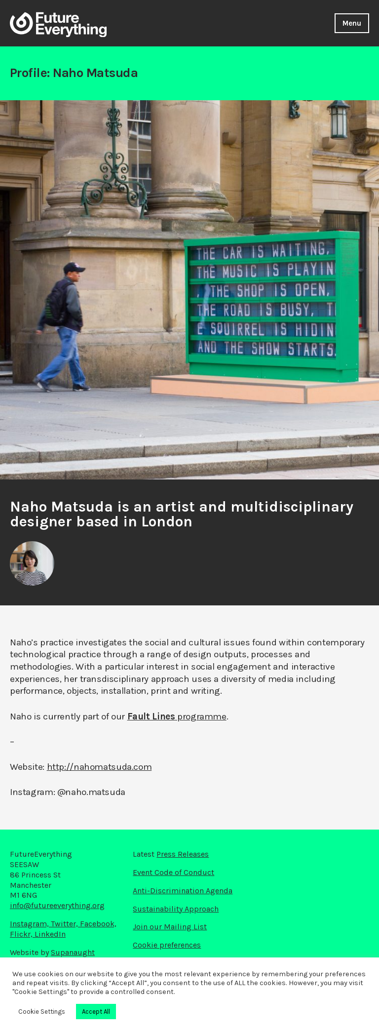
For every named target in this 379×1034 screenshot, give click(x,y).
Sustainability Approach (176, 909)
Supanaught (73, 952)
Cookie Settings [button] (41, 1011)
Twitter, (65, 923)
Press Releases (182, 854)
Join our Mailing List (170, 926)
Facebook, (98, 923)
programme (177, 716)
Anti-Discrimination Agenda (182, 890)
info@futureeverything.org (57, 905)
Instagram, (30, 923)
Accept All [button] (96, 1011)
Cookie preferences (167, 945)
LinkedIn (50, 934)
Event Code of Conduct (173, 872)
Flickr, (22, 934)
